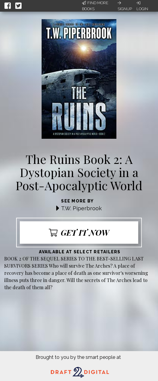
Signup (125, 6)
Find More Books (95, 6)
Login (142, 6)
